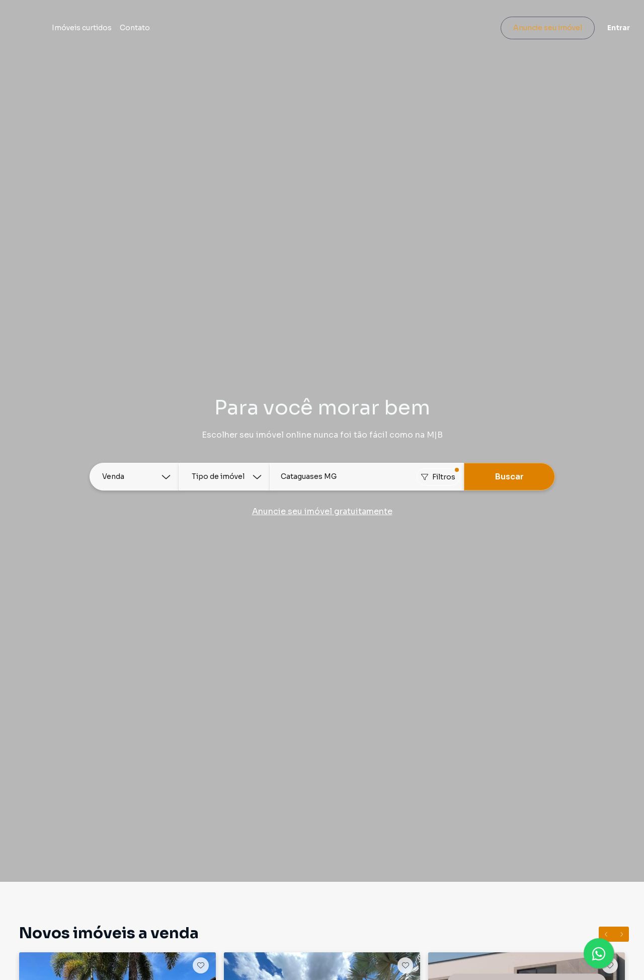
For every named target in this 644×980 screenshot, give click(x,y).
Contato (184, 31)
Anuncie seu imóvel (541, 31)
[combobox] (367, 477)
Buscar (509, 476)
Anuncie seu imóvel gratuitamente (322, 511)
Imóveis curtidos (131, 31)
